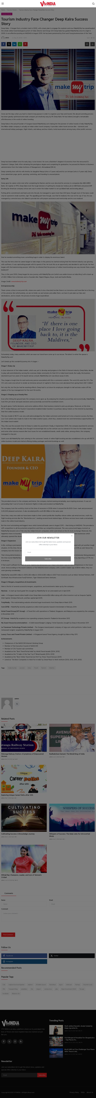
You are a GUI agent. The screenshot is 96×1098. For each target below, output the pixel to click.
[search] (93, 3)
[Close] (72, 536)
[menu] (2, 3)
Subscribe (48, 559)
